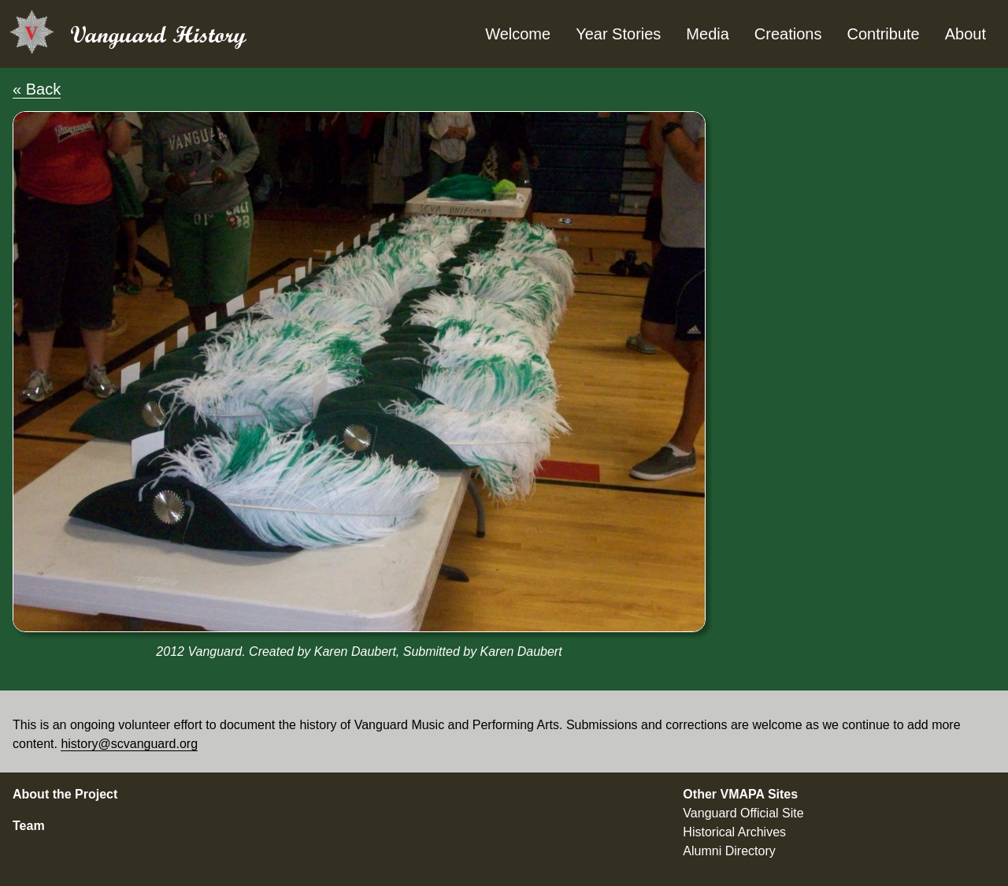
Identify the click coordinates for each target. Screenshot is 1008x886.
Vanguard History (158, 34)
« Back (37, 89)
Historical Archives (734, 832)
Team (29, 825)
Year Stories (618, 34)
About (965, 34)
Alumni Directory (729, 851)
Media (707, 34)
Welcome (517, 34)
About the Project (65, 794)
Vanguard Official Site (743, 813)
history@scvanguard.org (129, 743)
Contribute (883, 34)
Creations (788, 34)
